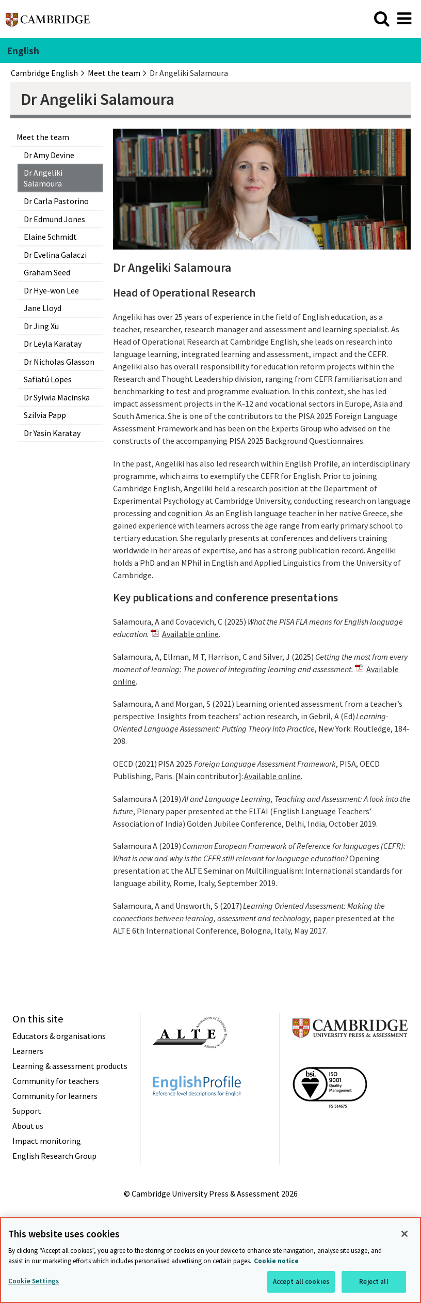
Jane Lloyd (42, 308)
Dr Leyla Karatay (53, 343)
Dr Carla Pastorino (56, 201)
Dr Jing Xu (41, 326)
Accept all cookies (301, 1281)
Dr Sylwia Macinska (57, 397)
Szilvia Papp (45, 415)
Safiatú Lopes (48, 379)
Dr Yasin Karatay (52, 433)
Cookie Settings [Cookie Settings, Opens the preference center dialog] (33, 1281)
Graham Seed (47, 272)
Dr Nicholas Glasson (59, 361)
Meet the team (43, 137)
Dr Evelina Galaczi (55, 255)
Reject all (373, 1281)
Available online (190, 634)
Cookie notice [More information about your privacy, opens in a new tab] (276, 1261)
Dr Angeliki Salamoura (43, 177)
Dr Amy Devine (49, 155)
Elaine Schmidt (50, 236)
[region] (210, 1260)
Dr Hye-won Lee (51, 290)
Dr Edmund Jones (54, 219)
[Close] (404, 1233)
